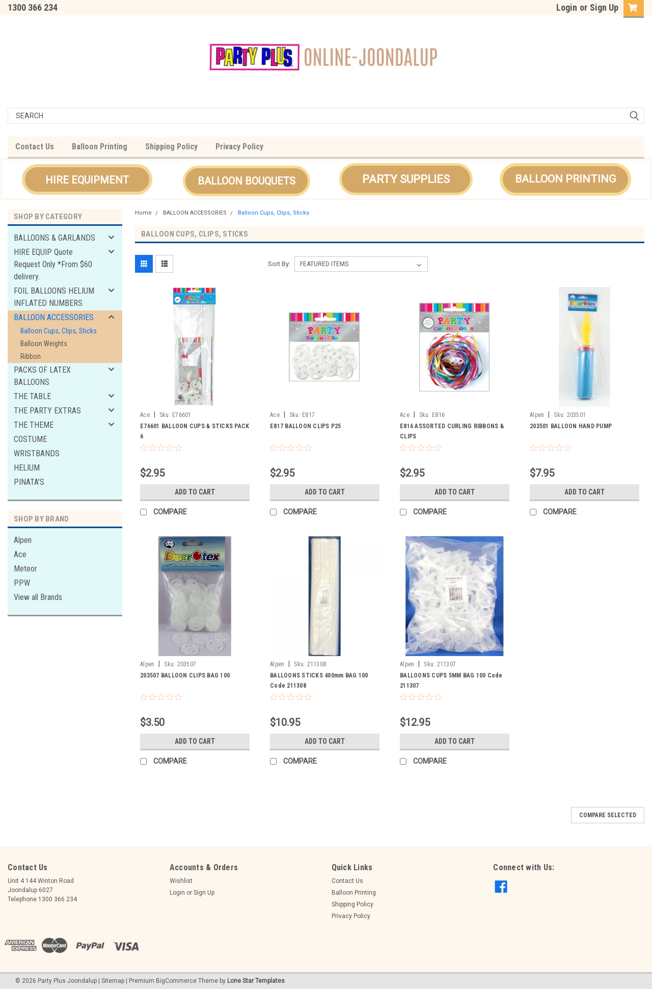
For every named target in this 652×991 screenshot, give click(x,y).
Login (566, 7)
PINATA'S (29, 482)
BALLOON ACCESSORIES (54, 317)
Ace (20, 554)
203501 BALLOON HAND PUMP (571, 426)
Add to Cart (195, 492)
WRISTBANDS (37, 453)
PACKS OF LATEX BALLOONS (42, 376)
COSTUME (30, 439)
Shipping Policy (171, 146)
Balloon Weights (43, 344)
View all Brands (38, 597)
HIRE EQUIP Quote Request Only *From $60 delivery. (53, 264)
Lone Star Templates (256, 980)
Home (143, 213)
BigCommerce (176, 980)
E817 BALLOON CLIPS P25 (305, 426)
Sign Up (604, 7)
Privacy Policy (239, 146)
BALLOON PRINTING (565, 179)
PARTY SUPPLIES (406, 179)
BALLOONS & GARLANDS (54, 238)
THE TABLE (32, 396)
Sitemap (112, 980)
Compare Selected (607, 815)
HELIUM (27, 468)
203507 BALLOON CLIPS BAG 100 (185, 675)
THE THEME (33, 425)
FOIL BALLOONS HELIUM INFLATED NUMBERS (54, 297)
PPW (22, 583)
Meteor (25, 568)
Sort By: (279, 264)
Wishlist (181, 880)
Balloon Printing (99, 146)
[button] (87, 179)
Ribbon (30, 356)
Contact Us (34, 146)
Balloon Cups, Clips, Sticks (58, 331)
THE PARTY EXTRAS (47, 410)
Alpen (23, 540)
